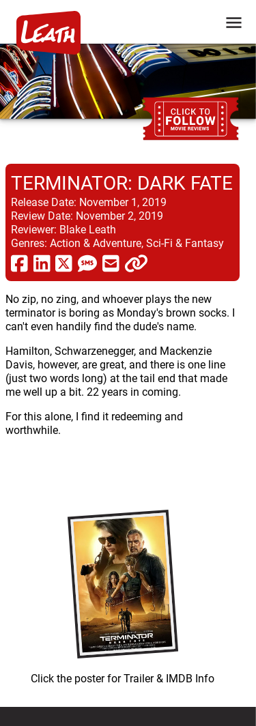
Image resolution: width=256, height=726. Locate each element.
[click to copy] (136, 263)
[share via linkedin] (42, 263)
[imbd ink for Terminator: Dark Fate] (122, 593)
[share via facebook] (19, 263)
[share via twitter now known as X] (63, 263)
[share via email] (110, 263)
